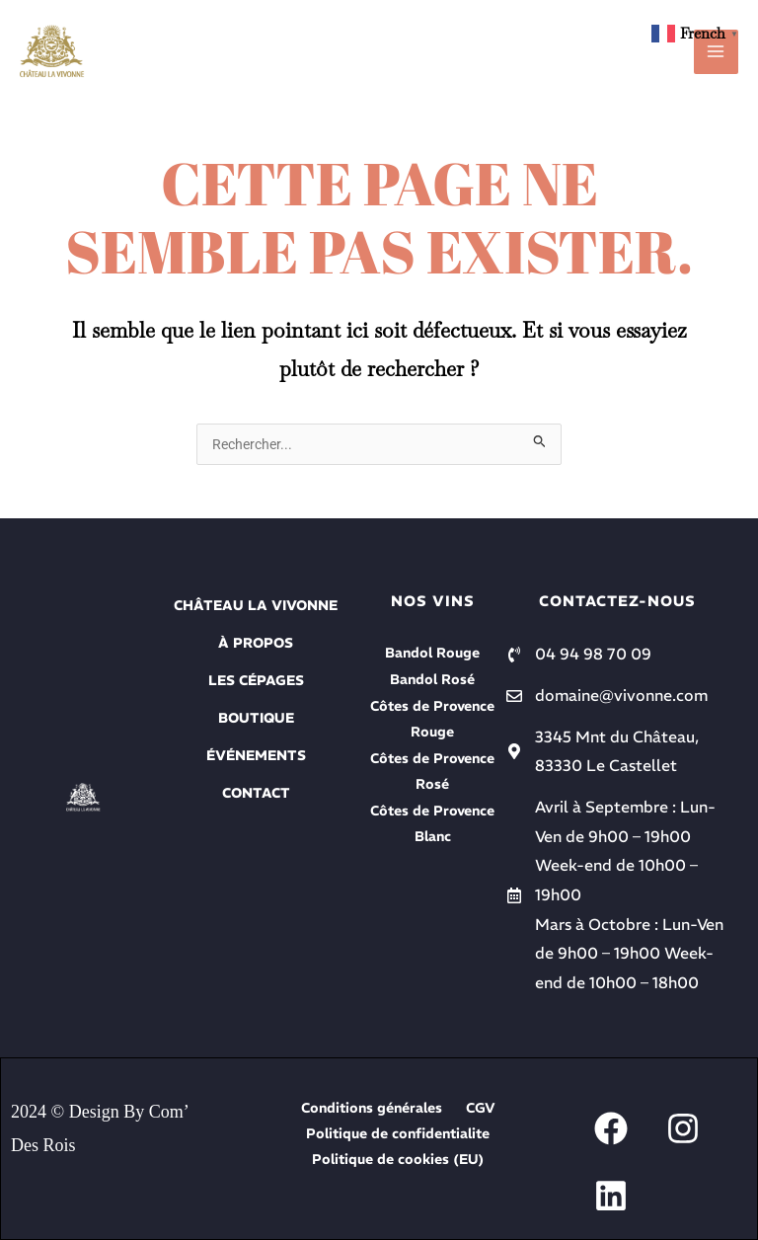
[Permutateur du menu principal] (716, 52)
